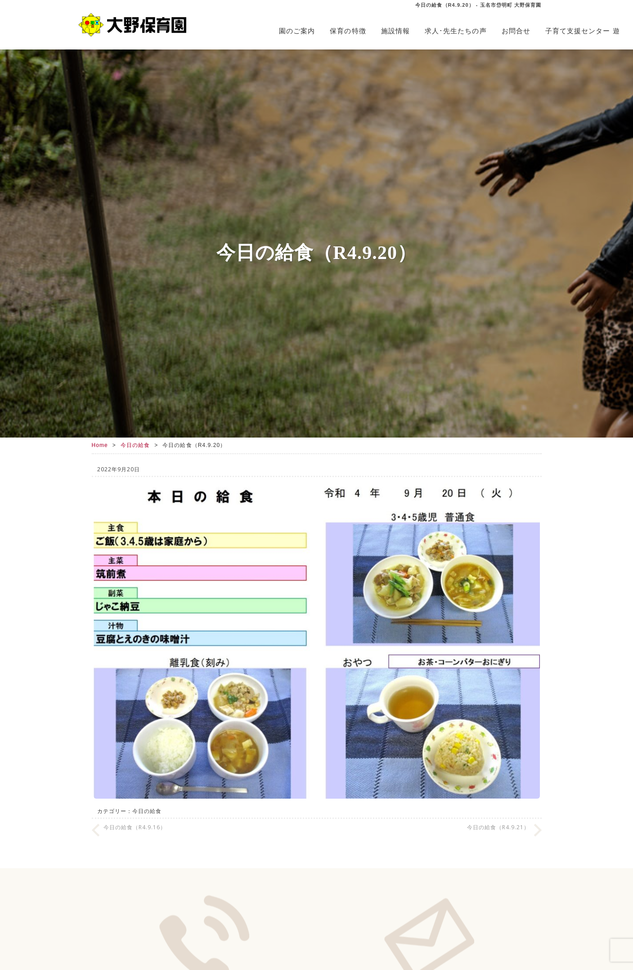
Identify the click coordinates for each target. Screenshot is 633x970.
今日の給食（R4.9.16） (134, 827)
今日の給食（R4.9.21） (498, 827)
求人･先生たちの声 (456, 31)
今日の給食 (135, 445)
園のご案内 (297, 31)
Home (100, 445)
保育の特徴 (348, 31)
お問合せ (516, 31)
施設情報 (395, 31)
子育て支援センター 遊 (582, 31)
